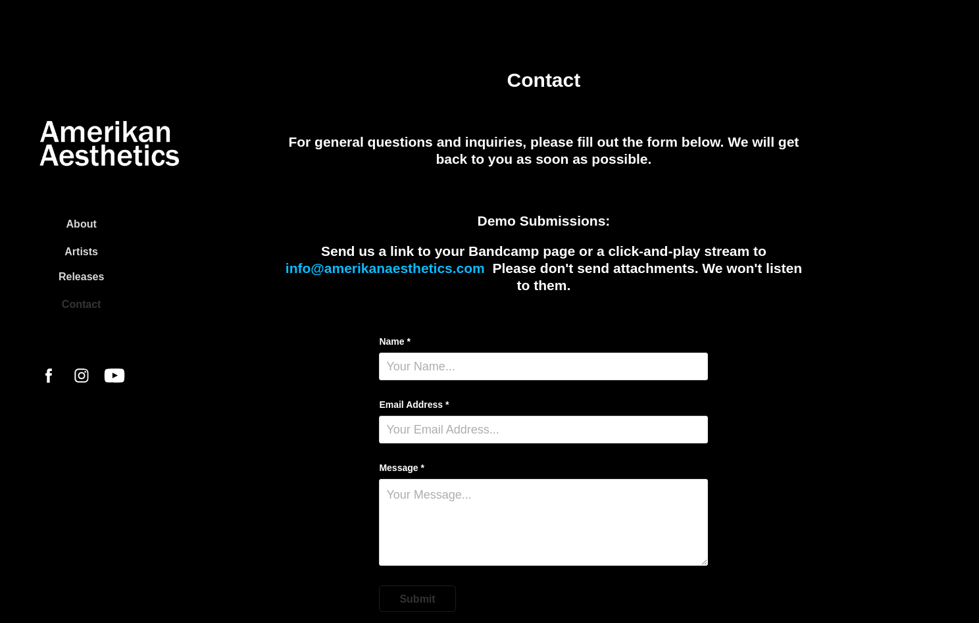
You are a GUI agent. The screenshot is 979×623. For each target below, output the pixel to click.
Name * (394, 341)
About (81, 224)
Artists (81, 251)
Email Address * (414, 404)
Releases (81, 276)
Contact (81, 304)
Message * (401, 467)
